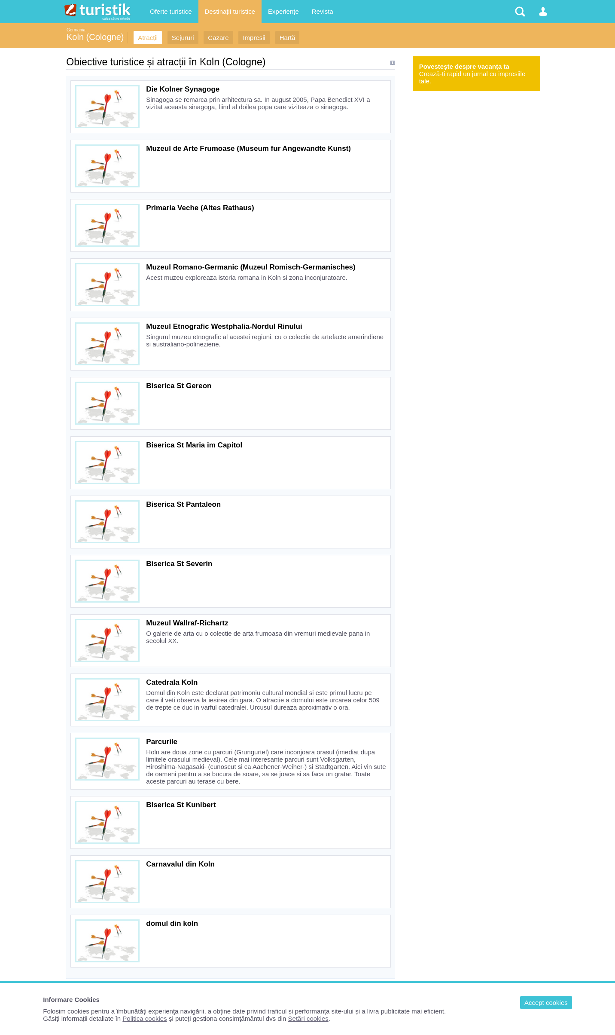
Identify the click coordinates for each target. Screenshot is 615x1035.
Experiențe (283, 11)
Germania (76, 30)
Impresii (254, 37)
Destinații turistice (230, 11)
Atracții (148, 37)
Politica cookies (144, 1018)
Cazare (218, 37)
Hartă (287, 37)
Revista (322, 11)
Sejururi (183, 37)
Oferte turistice (171, 11)
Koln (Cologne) (95, 37)
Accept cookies (546, 1002)
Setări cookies (308, 1018)
